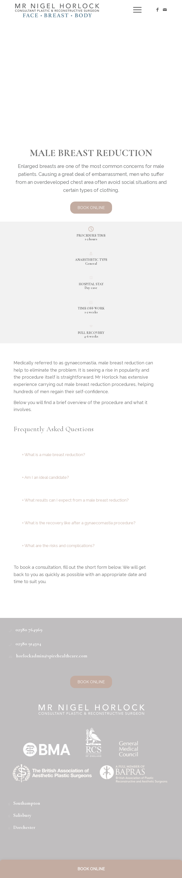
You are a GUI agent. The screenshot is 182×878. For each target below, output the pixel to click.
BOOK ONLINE (91, 869)
